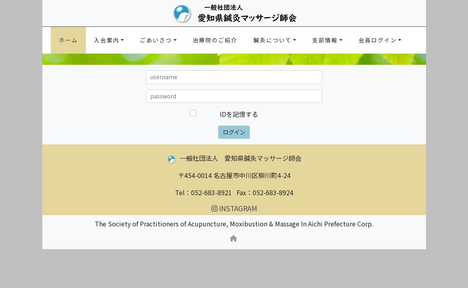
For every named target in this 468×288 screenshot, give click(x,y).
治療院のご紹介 (215, 40)
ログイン (234, 132)
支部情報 (325, 40)
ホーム (68, 40)
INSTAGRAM (234, 208)
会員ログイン (377, 40)
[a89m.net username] (234, 77)
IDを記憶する (239, 114)
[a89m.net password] (234, 96)
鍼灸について (272, 40)
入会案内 (106, 40)
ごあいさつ (156, 40)
